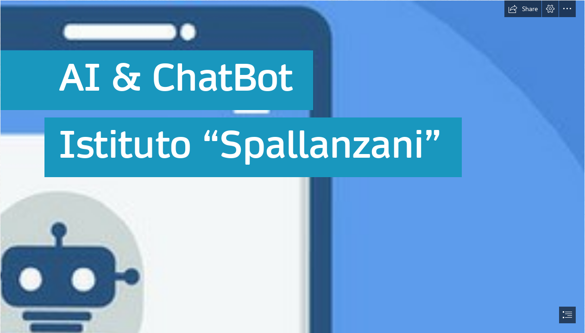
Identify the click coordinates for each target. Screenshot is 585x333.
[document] (292, 166)
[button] (522, 8)
